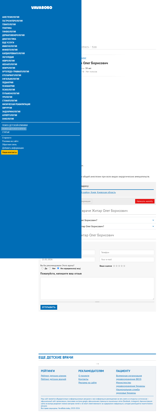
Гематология (9, 18)
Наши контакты (10, 144)
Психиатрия (8, 79)
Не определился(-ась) (70, 268)
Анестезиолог (79, 57)
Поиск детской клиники (15, 118)
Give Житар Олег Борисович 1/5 (114, 266)
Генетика (7, 21)
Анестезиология (10, 11)
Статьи (6, 124)
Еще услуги (8, 36)
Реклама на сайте (10, 133)
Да (46, 268)
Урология (7, 90)
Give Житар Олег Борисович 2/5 (117, 266)
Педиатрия (8, 75)
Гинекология (9, 25)
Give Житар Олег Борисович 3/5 (119, 266)
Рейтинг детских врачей (53, 379)
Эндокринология (11, 104)
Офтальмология (10, 72)
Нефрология (8, 61)
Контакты (83, 379)
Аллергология (9, 108)
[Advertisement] (97, 21)
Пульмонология (10, 86)
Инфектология (10, 43)
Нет (54, 268)
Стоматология (9, 93)
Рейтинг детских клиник (53, 375)
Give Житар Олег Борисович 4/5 (122, 266)
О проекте (7, 130)
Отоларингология (11, 68)
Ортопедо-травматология (15, 65)
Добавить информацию (13, 140)
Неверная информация (79, 201)
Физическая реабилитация (16, 97)
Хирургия (7, 101)
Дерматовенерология (13, 29)
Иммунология (9, 39)
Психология (8, 83)
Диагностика (9, 32)
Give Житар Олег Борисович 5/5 (124, 266)
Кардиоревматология (13, 47)
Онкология (8, 111)
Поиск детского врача (14, 121)
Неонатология (9, 57)
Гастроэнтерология (12, 14)
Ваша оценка (106, 266)
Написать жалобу (145, 201)
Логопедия (8, 50)
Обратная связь (10, 137)
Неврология (8, 54)
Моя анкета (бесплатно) (53, 201)
